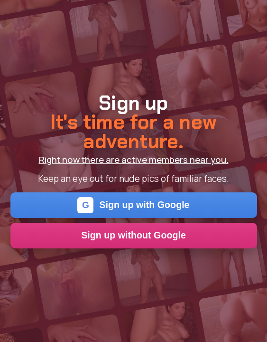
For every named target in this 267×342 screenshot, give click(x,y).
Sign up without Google (133, 235)
